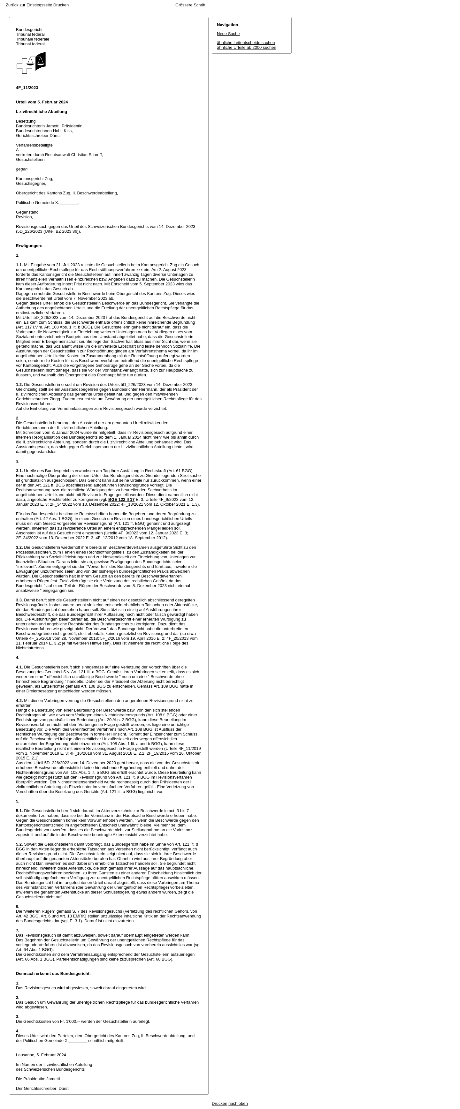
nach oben (238, 1103)
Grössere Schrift (190, 5)
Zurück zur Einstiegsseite (29, 5)
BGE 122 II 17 (121, 499)
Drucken (61, 5)
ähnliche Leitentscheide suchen (246, 42)
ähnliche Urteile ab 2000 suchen (246, 47)
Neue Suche (228, 33)
